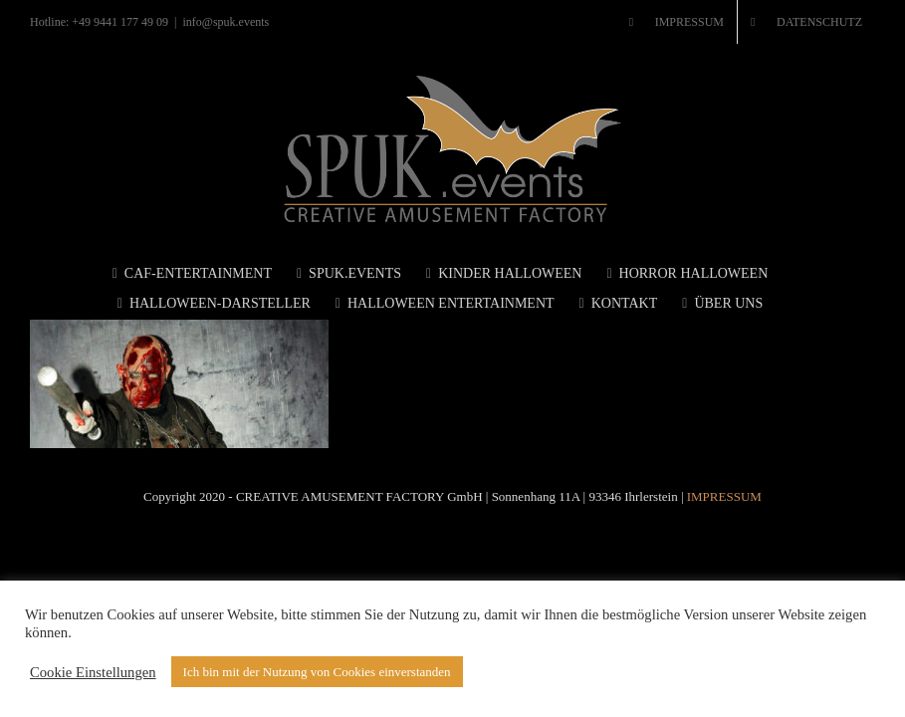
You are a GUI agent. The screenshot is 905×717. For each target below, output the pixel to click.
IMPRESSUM (724, 496)
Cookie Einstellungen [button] (93, 672)
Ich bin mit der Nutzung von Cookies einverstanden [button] (317, 671)
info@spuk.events (226, 22)
